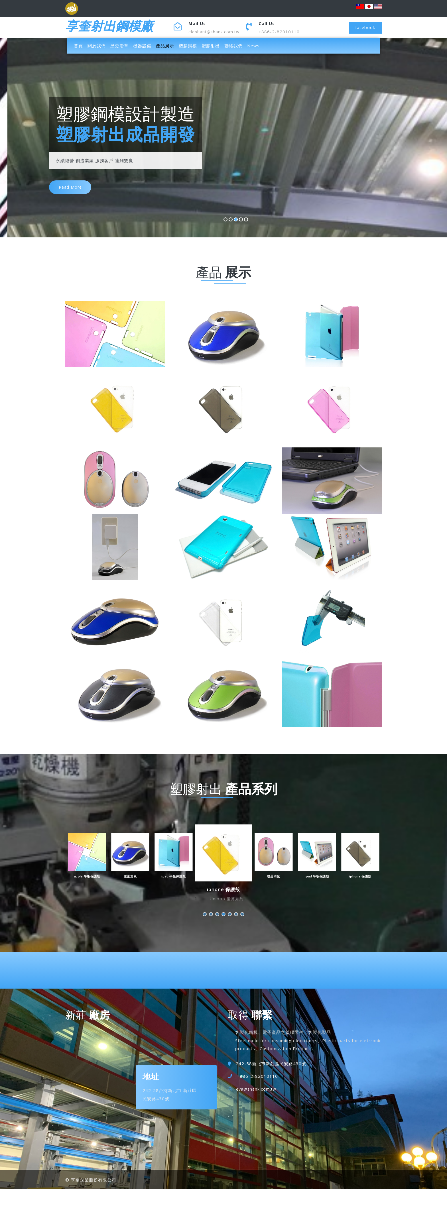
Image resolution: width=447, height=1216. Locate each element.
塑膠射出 (211, 45)
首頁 (79, 45)
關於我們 (97, 45)
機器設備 (142, 45)
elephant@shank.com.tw (215, 31)
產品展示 (165, 45)
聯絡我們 (233, 45)
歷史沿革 (119, 45)
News (253, 45)
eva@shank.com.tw (257, 1089)
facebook (364, 27)
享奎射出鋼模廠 (113, 27)
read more (71, 190)
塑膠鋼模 (188, 45)
